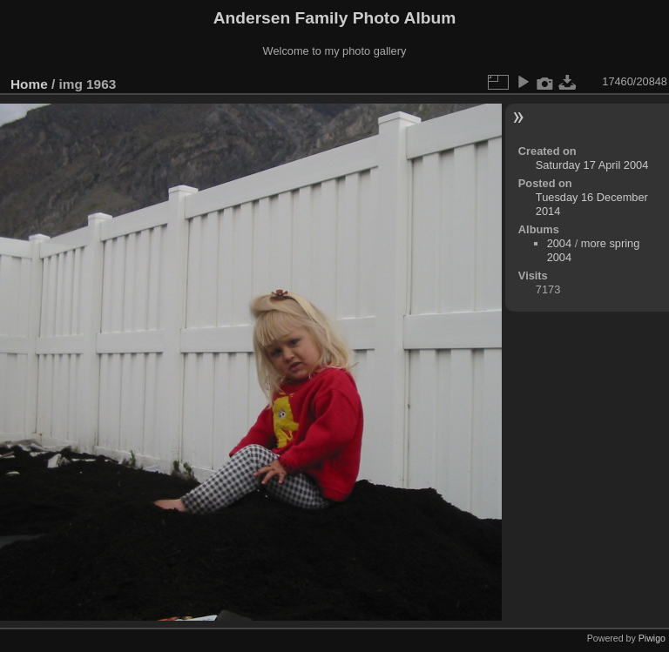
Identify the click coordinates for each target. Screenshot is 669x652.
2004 (559, 243)
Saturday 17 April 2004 (592, 164)
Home (29, 84)
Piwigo (652, 638)
